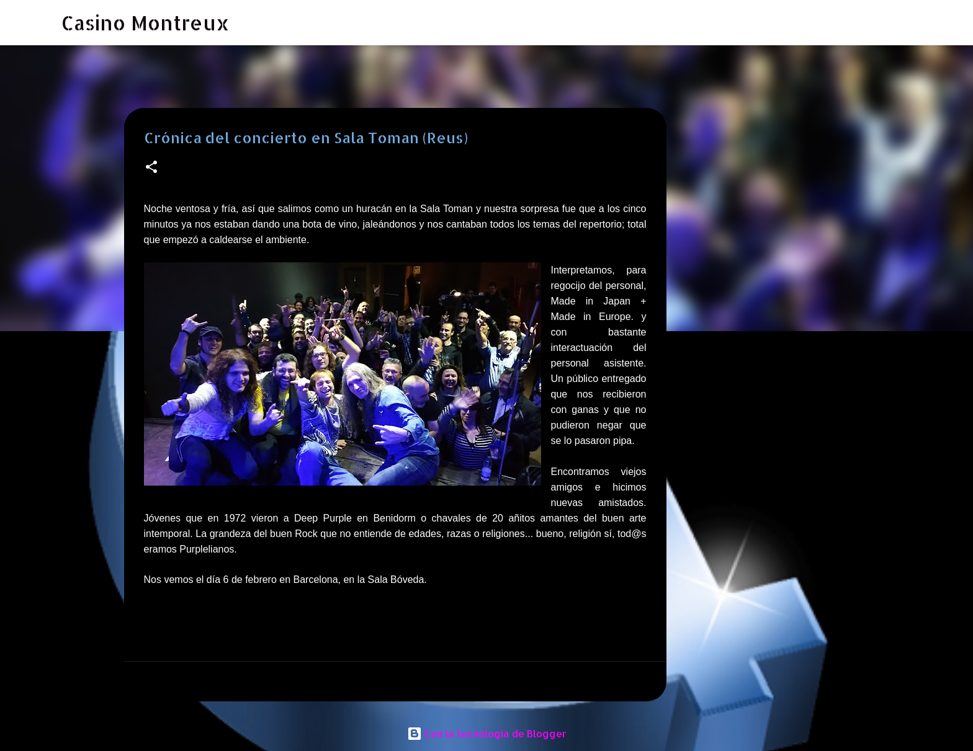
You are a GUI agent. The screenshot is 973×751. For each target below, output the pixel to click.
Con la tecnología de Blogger (487, 733)
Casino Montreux (145, 22)
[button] (151, 167)
